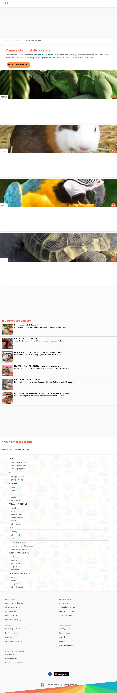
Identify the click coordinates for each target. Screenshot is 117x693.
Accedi (62, 641)
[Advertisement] (58, 23)
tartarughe (15, 557)
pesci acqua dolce (18, 543)
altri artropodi (17, 587)
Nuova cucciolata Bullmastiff (26, 325)
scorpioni (15, 584)
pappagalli (15, 532)
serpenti (14, 566)
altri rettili (15, 570)
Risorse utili (65, 599)
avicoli (13, 521)
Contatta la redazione (14, 663)
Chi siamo (9, 654)
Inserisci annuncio (66, 645)
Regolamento (65, 625)
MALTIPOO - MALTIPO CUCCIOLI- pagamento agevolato (36, 366)
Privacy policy (64, 629)
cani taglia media (18, 465)
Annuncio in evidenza (14, 603)
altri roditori (16, 500)
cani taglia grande (19, 469)
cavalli (13, 508)
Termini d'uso (64, 633)
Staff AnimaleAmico (14, 651)
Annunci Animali (15, 41)
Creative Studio (57, 686)
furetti (13, 497)
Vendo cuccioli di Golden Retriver (27, 380)
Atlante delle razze (67, 611)
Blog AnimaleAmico (67, 607)
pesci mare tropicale (20, 549)
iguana (14, 560)
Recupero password (13, 641)
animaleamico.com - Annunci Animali (63, 684)
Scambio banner (66, 615)
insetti (13, 581)
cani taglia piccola (19, 462)
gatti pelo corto (17, 476)
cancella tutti (7, 449)
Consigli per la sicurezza (15, 629)
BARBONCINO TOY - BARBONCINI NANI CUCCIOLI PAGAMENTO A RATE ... (42, 393)
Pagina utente (11, 615)
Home (5, 41)
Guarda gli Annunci (19, 65)
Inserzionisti (64, 603)
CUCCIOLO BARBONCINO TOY (26, 339)
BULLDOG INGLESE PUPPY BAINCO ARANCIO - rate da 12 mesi (38, 352)
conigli (13, 487)
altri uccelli (15, 535)
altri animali (16, 524)
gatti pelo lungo (17, 480)
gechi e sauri (16, 563)
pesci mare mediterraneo (22, 546)
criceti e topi (16, 494)
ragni (13, 577)
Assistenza (10, 637)
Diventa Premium (12, 607)
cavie (13, 491)
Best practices (11, 633)
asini (13, 511)
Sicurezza (10, 625)
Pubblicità (10, 599)
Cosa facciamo (12, 658)
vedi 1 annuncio (22, 449)
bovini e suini (16, 514)
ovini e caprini (17, 517)
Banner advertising (13, 619)
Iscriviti (62, 637)
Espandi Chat (11, 611)
